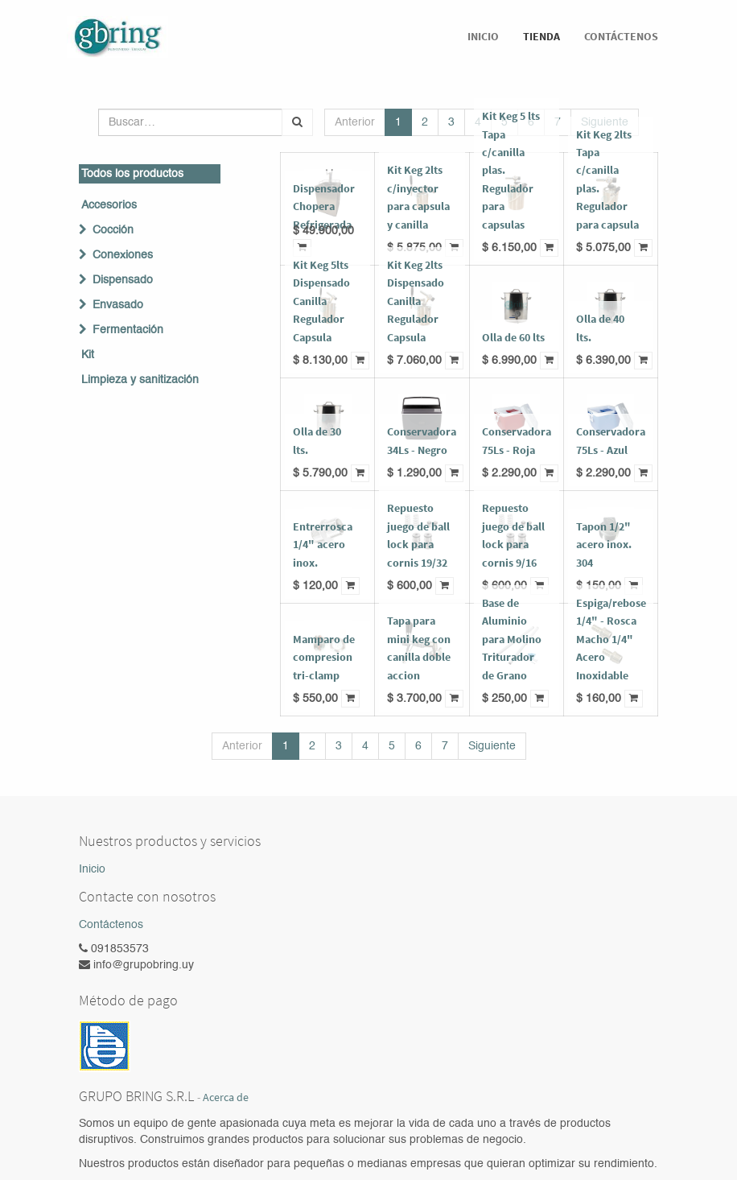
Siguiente (492, 746)
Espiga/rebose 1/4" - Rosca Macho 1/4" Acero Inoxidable (611, 639)
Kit (87, 355)
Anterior (355, 122)
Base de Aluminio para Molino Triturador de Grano (511, 639)
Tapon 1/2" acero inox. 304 (604, 544)
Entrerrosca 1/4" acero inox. (322, 544)
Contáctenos (111, 924)
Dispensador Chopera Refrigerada (324, 206)
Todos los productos (132, 173)
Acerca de (226, 1097)
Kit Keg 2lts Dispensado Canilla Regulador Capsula (415, 301)
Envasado (118, 305)
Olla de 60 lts (513, 337)
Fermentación (128, 330)
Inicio (92, 869)
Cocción (113, 230)
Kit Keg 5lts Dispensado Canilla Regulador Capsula (321, 301)
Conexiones (123, 255)
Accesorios (109, 205)
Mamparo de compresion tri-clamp (324, 657)
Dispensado (123, 280)
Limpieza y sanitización (140, 380)
